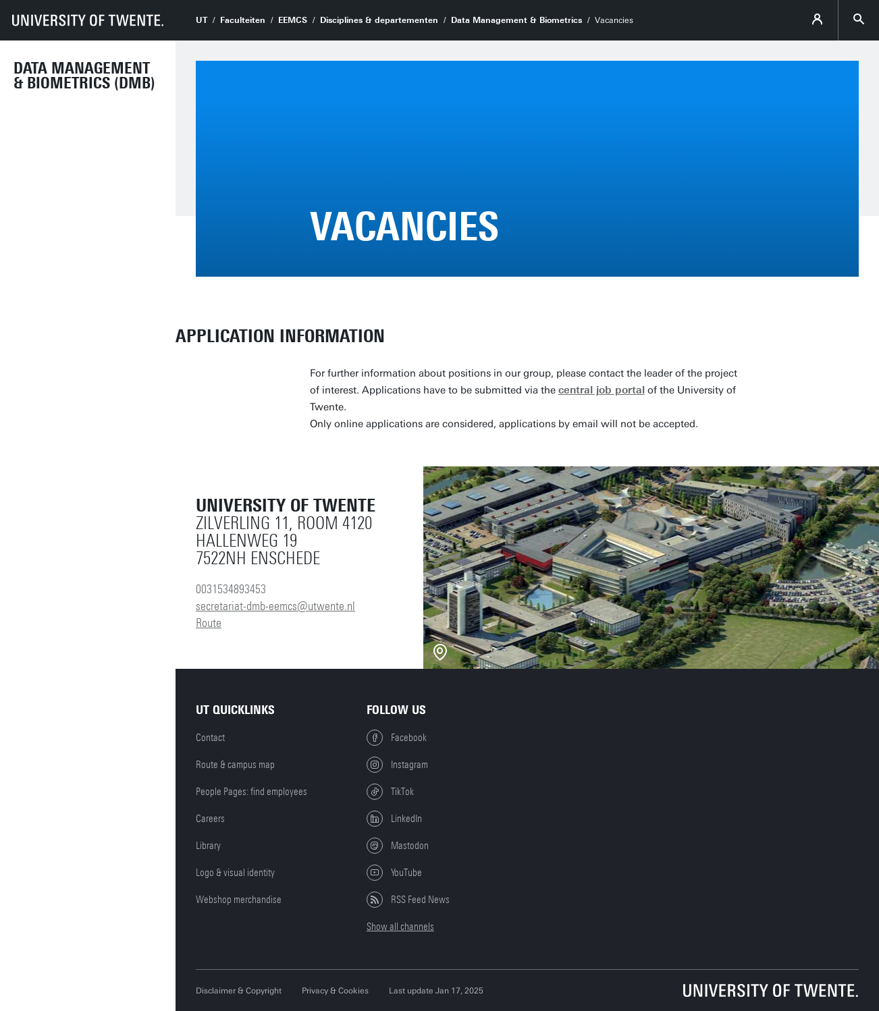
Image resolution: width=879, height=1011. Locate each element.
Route (208, 623)
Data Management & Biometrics (516, 20)
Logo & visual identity (235, 873)
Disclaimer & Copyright (239, 990)
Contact (210, 738)
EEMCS (292, 20)
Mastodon (398, 846)
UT (201, 20)
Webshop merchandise (239, 900)
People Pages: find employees (251, 792)
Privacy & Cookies (335, 990)
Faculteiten (242, 20)
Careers (210, 819)
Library (208, 846)
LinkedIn (394, 819)
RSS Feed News (408, 900)
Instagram (397, 765)
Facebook (397, 738)
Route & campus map (235, 765)
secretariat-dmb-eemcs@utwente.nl (275, 606)
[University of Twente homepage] (88, 20)
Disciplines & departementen (379, 20)
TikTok (390, 792)
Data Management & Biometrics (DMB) (84, 75)
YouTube (394, 873)
